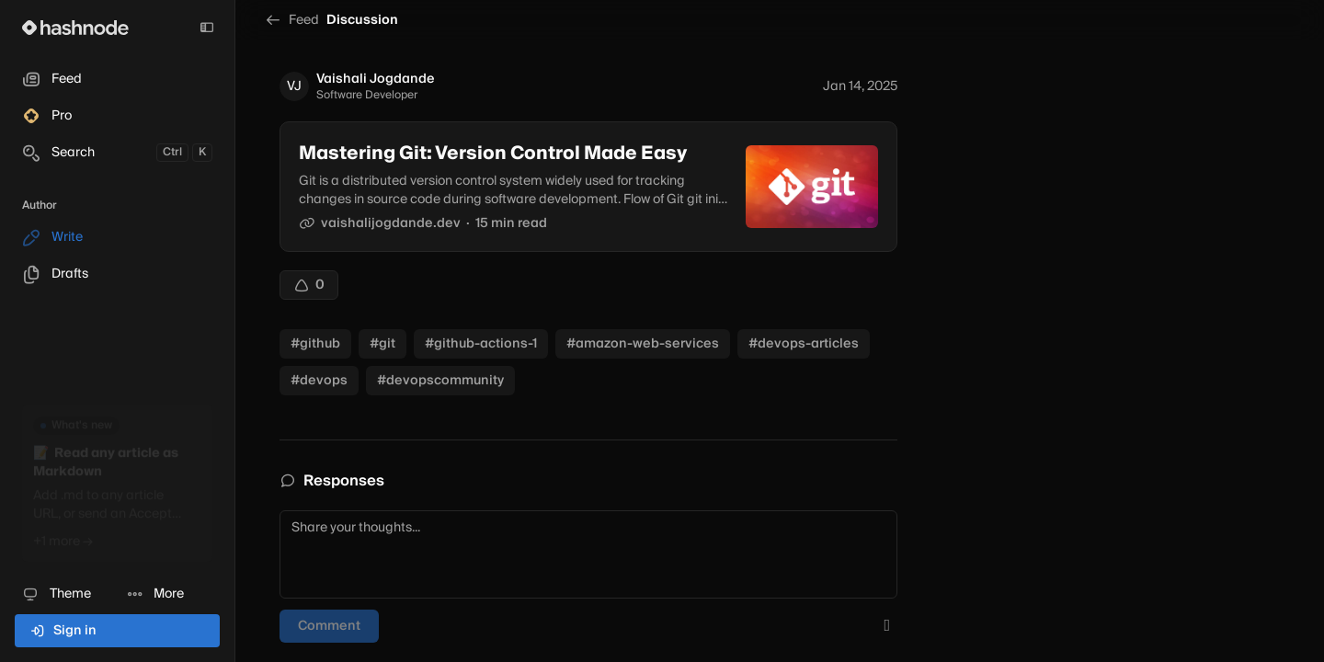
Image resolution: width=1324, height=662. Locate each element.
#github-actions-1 (481, 344)
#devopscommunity (440, 381)
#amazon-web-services (642, 344)
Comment (329, 626)
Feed (292, 20)
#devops (319, 381)
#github (315, 344)
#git (382, 344)
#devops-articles (803, 344)
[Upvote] (309, 285)
